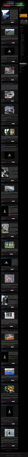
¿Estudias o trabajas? (14, 305)
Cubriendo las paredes (4, 273)
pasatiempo (4, 219)
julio (21, 32)
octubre (21, 30)
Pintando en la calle (6, 122)
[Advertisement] (22, 89)
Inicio (10, 448)
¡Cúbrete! (2, 166)
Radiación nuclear (4, 405)
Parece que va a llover (4, 127)
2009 (20, 60)
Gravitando (3, 367)
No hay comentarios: (8, 22)
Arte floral (2, 294)
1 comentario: (8, 269)
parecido (4, 237)
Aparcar (4, 80)
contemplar (4, 43)
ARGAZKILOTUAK (22, 8)
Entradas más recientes (3, 448)
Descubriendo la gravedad (5, 384)
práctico (4, 124)
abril (21, 56)
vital (3, 62)
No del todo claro (4, 311)
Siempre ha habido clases (5, 65)
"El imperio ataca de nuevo (6, 444)
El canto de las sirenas (23, 34)
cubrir (3, 181)
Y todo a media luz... (22, 55)
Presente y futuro (22, 51)
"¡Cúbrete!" (6, 99)
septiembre (22, 31)
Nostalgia (2, 205)
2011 (20, 28)
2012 (20, 27)
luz (3, 446)
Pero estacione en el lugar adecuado (7, 83)
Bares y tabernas (4, 258)
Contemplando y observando (5, 26)
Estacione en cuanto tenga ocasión (7, 41)
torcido (3, 424)
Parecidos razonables (4, 222)
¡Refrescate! (3, 145)
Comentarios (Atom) (10, 450)
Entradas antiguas (16, 448)
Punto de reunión (4, 240)
